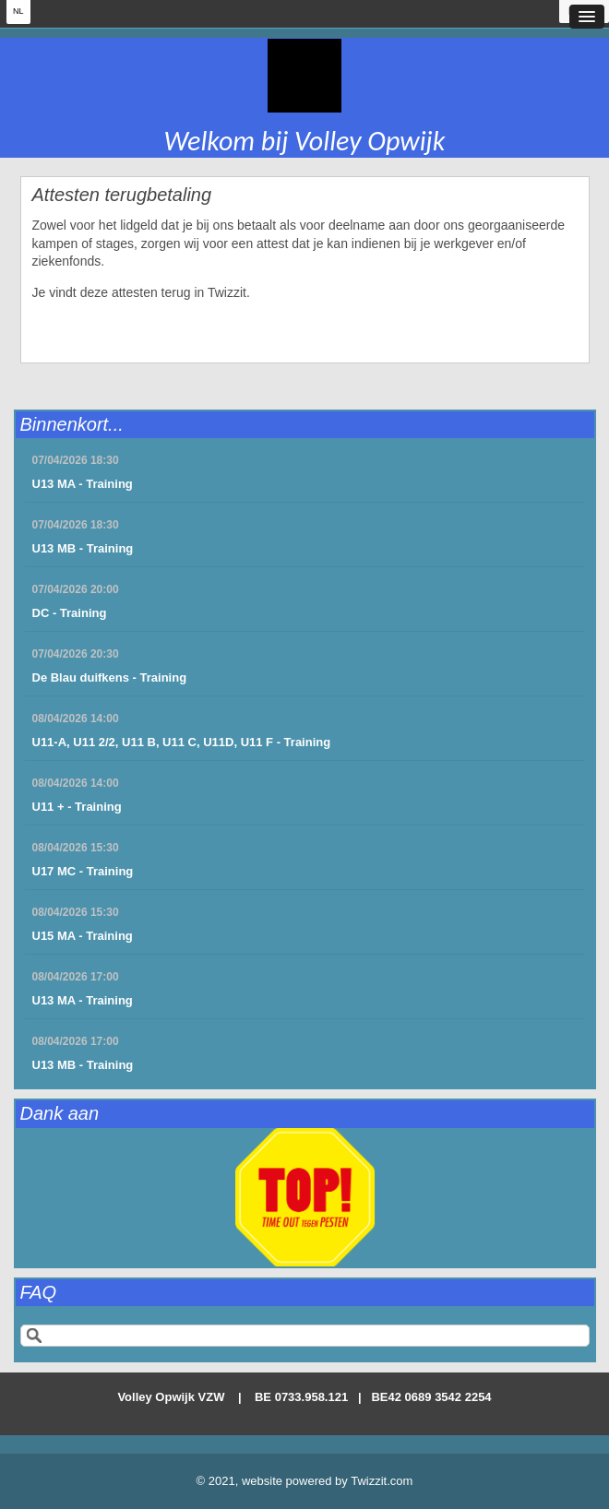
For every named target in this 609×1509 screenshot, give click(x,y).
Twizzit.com (381, 1481)
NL (18, 11)
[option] (305, 1197)
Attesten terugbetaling (122, 194)
